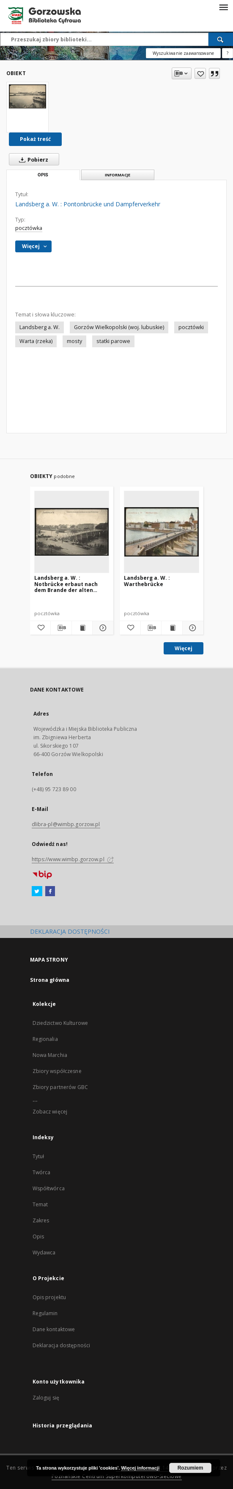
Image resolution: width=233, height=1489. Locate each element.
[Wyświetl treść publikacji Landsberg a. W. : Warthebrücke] (172, 627)
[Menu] (223, 7)
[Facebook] (50, 891)
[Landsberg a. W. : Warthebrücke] (161, 531)
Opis (38, 1236)
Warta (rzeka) (35, 341)
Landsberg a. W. (39, 327)
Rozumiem (190, 1468)
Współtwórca (49, 1188)
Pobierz (32, 159)
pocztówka (28, 228)
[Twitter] (37, 891)
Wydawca (44, 1252)
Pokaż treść (35, 139)
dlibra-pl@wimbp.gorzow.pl (66, 824)
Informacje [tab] (117, 175)
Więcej (183, 648)
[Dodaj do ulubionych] (200, 73)
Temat (40, 1204)
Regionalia (45, 1039)
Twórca (42, 1172)
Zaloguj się (46, 1397)
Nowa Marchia (50, 1055)
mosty (74, 341)
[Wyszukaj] (220, 39)
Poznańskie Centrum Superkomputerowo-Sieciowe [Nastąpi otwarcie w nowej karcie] (117, 1476)
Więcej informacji (140, 1467)
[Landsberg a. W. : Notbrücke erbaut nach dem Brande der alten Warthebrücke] (72, 531)
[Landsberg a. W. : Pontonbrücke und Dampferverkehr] (27, 96)
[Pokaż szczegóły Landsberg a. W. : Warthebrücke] (191, 627)
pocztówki (191, 327)
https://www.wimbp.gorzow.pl (73, 859)
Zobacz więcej (50, 1111)
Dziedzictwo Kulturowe (60, 1023)
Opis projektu (49, 1297)
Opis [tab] (43, 175)
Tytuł (38, 1156)
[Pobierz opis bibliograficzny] (61, 627)
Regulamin (45, 1313)
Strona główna (50, 980)
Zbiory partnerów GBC (60, 1087)
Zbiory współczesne (57, 1071)
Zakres (41, 1220)
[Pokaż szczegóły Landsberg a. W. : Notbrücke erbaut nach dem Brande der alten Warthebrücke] (101, 627)
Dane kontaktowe (54, 1329)
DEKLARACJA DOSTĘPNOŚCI (70, 931)
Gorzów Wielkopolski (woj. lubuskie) (119, 327)
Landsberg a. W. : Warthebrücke (147, 580)
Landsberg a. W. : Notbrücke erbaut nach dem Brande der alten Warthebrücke (66, 583)
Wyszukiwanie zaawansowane (183, 53)
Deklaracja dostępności (61, 1345)
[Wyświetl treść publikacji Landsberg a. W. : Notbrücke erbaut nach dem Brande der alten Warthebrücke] (82, 627)
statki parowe (113, 341)
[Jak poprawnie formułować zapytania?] (227, 53)
